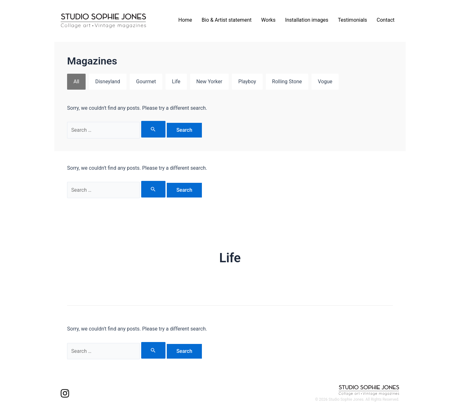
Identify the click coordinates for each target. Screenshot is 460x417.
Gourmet (146, 81)
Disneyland (107, 81)
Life (176, 81)
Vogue (325, 81)
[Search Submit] (154, 129)
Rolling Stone (287, 81)
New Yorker (209, 81)
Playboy (247, 81)
